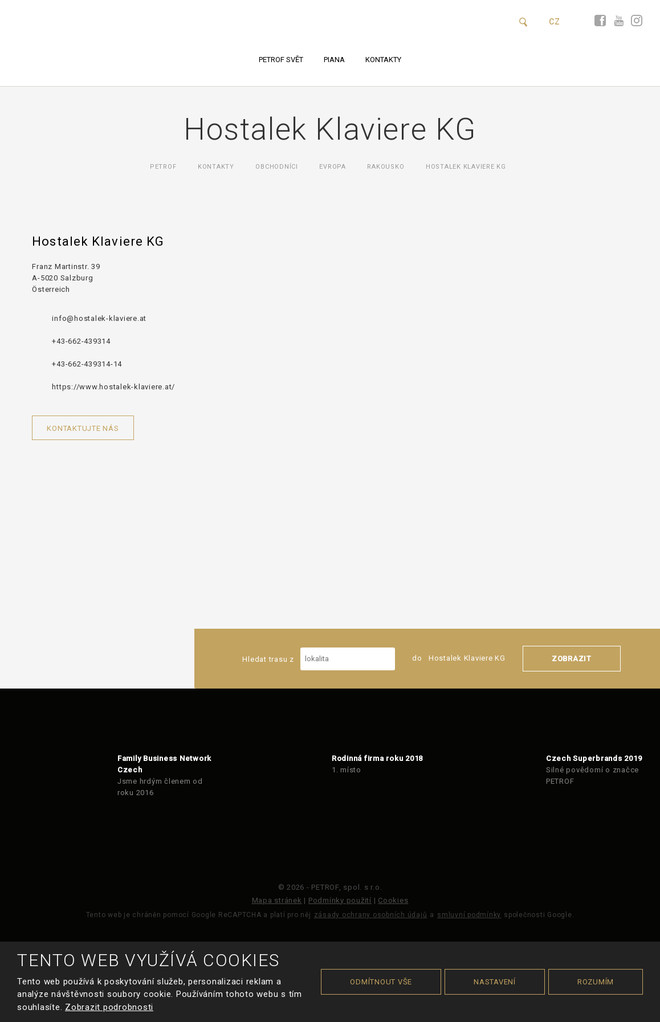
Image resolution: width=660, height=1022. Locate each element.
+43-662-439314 (81, 341)
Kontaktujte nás (83, 428)
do (459, 658)
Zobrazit (572, 658)
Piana (334, 59)
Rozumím (595, 982)
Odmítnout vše (381, 982)
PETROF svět (281, 59)
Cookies (393, 900)
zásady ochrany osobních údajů (370, 915)
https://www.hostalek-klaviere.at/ (113, 386)
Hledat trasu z (318, 658)
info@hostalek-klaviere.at (99, 318)
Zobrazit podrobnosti (109, 1007)
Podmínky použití (340, 900)
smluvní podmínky (469, 915)
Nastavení (495, 982)
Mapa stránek (277, 900)
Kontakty (383, 59)
